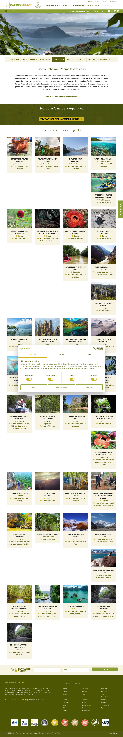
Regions (33, 60)
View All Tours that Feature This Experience (60, 119)
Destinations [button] (52, 6)
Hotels (70, 60)
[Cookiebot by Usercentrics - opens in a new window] (94, 348)
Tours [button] (66, 6)
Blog (106, 1)
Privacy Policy (56, 733)
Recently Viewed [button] (11, 11)
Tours (24, 60)
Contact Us (115, 1)
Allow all (89, 387)
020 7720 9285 (101, 11)
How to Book (93, 6)
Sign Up (104, 669)
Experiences (78, 6)
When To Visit (45, 60)
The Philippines (13, 60)
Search (116, 5)
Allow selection (61, 387)
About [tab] (90, 355)
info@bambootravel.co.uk (81, 11)
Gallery (91, 60)
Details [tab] (61, 355)
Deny (34, 387)
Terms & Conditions (45, 733)
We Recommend (104, 60)
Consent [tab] (33, 355)
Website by (113, 733)
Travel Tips (80, 60)
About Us (99, 1)
